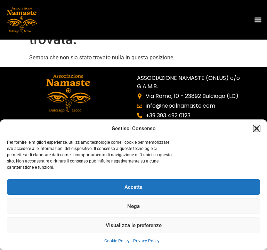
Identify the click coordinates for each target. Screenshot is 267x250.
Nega (133, 206)
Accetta (133, 187)
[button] (256, 128)
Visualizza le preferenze (134, 225)
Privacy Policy (146, 241)
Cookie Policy (117, 241)
